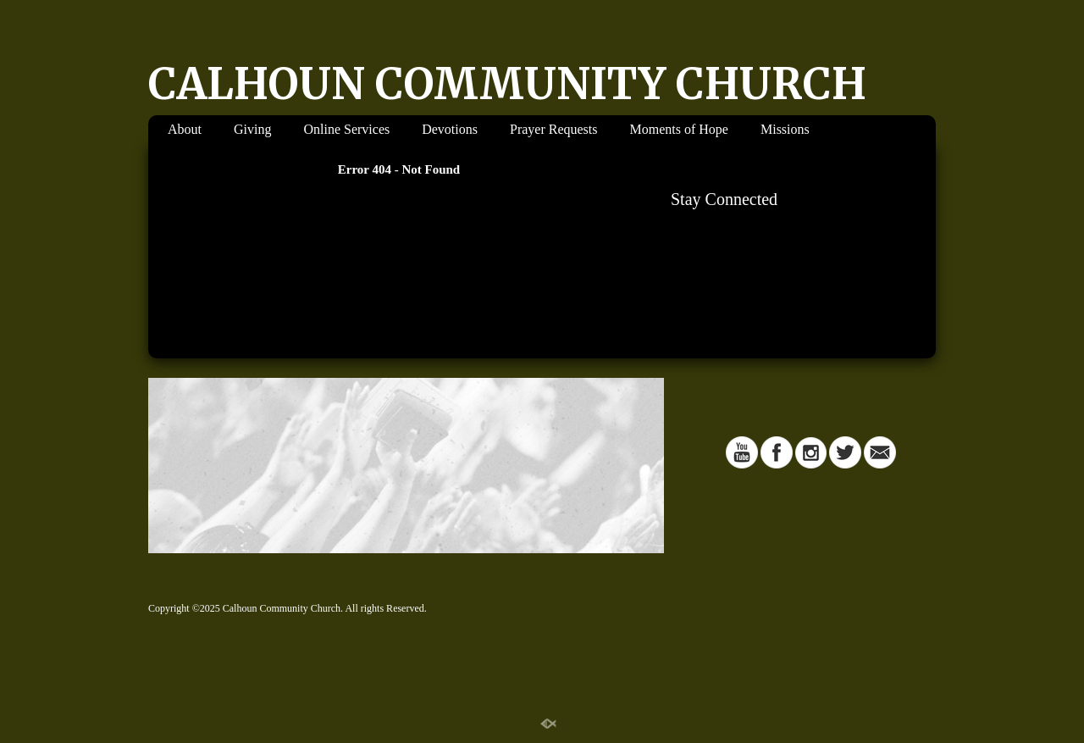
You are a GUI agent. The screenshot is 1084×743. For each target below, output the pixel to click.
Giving (252, 129)
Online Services (346, 129)
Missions (785, 129)
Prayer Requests (554, 129)
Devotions (450, 129)
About (185, 129)
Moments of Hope (679, 129)
